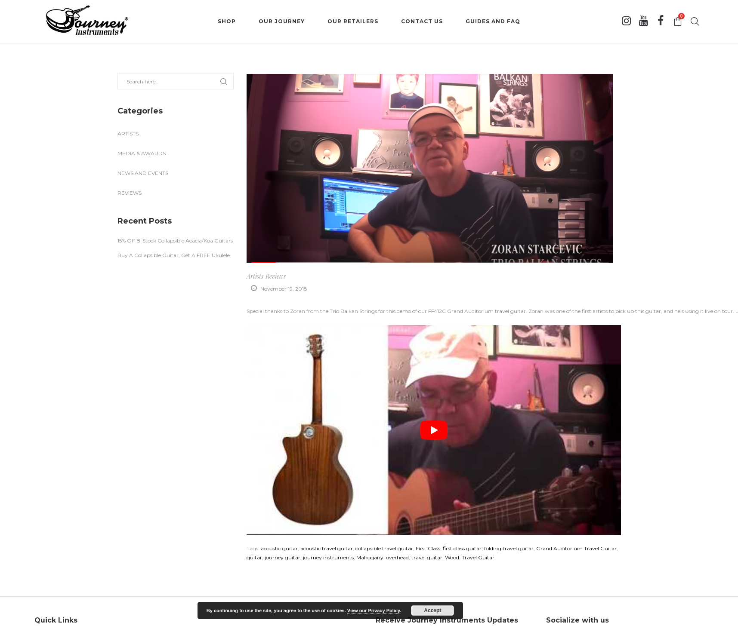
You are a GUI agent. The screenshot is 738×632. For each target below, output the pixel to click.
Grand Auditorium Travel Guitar (576, 548)
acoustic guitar (279, 548)
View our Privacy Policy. (374, 610)
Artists (255, 276)
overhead (397, 557)
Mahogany (369, 557)
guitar (254, 557)
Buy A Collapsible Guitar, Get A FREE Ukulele (173, 255)
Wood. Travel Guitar (469, 557)
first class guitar (462, 548)
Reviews (276, 276)
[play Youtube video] (434, 430)
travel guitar (426, 557)
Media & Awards (141, 153)
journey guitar (282, 557)
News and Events (142, 173)
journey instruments (328, 557)
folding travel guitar (509, 548)
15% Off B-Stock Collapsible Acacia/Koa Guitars (175, 240)
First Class (428, 548)
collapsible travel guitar (384, 548)
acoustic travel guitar (326, 548)
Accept (432, 610)
